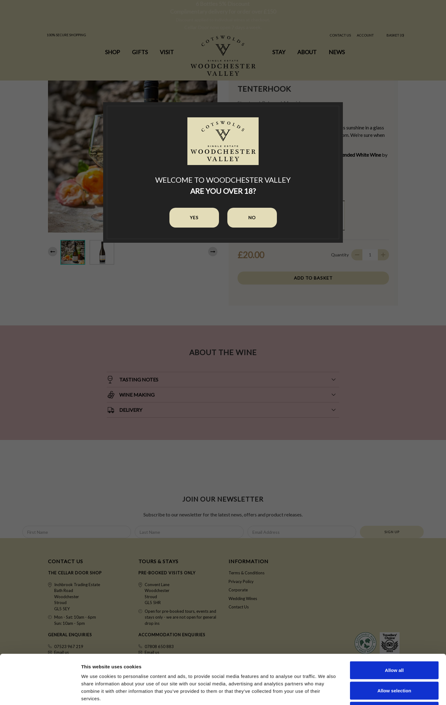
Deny (394, 664)
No (252, 217)
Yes (194, 217)
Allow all (394, 623)
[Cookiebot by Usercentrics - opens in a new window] (40, 693)
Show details (325, 692)
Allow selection (394, 644)
